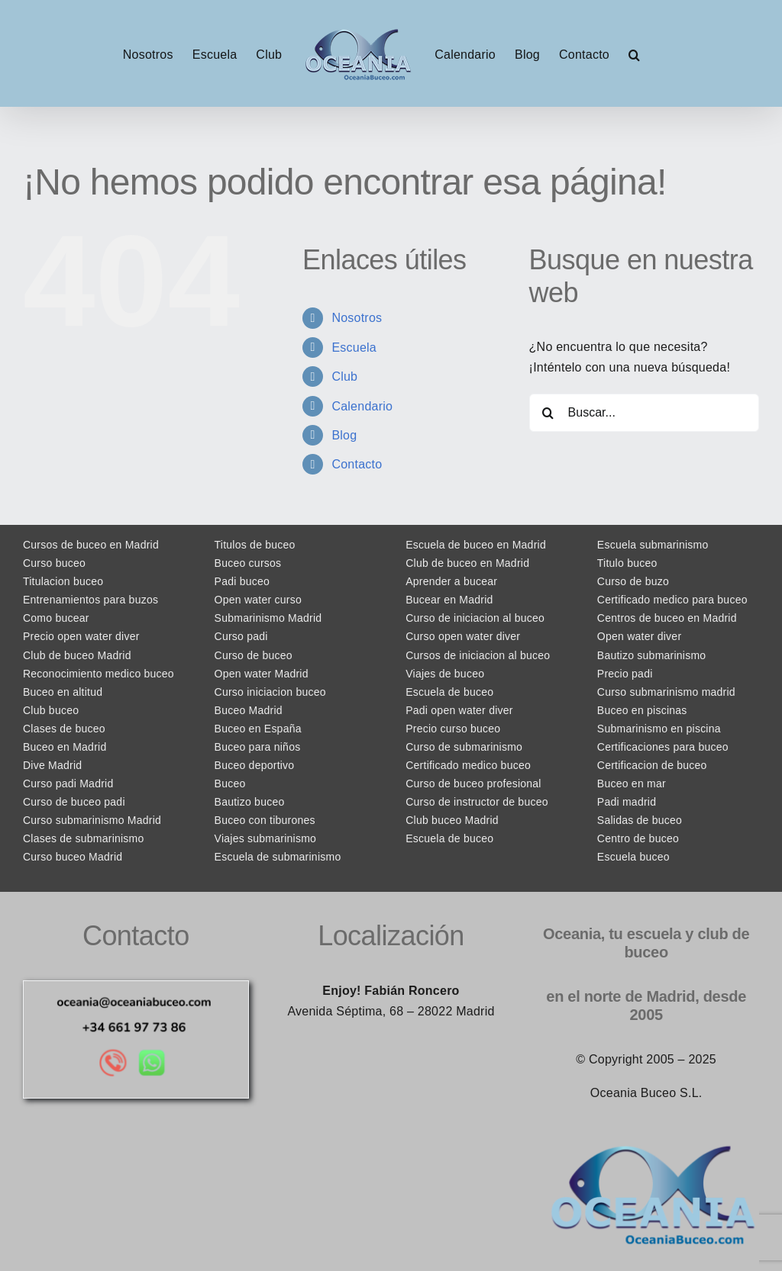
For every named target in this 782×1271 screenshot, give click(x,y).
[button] (634, 53)
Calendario (362, 406)
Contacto (356, 464)
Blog (344, 435)
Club (344, 376)
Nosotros (356, 317)
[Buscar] (548, 413)
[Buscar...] (644, 413)
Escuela (353, 347)
